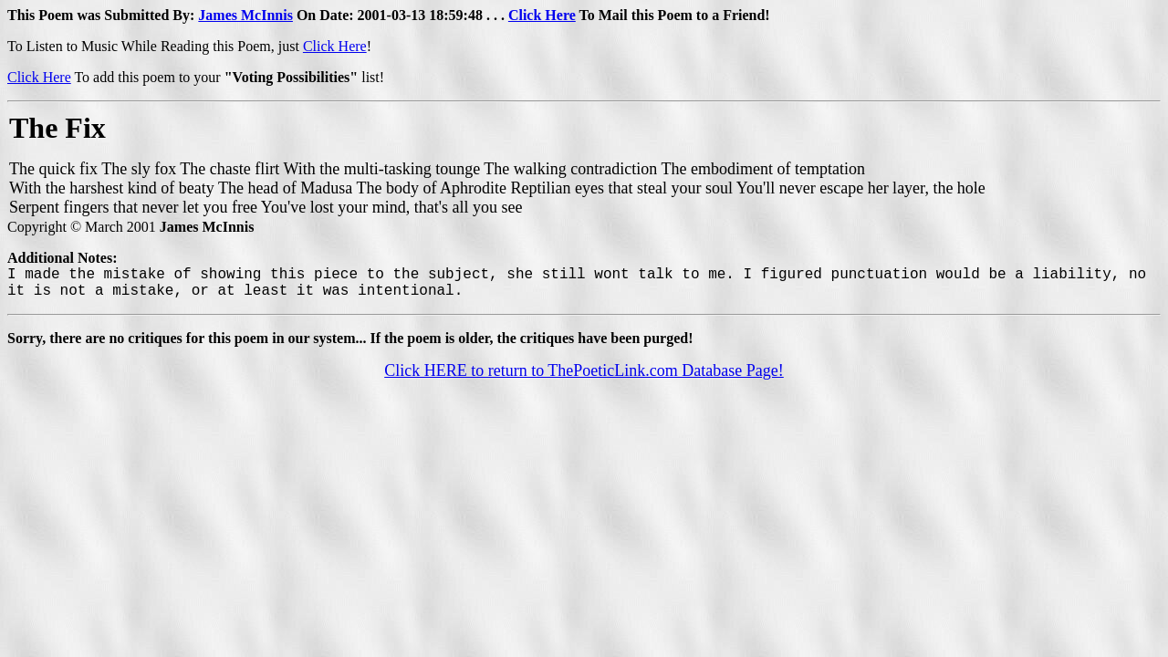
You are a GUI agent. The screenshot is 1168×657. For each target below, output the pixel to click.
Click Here (542, 15)
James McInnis (245, 15)
